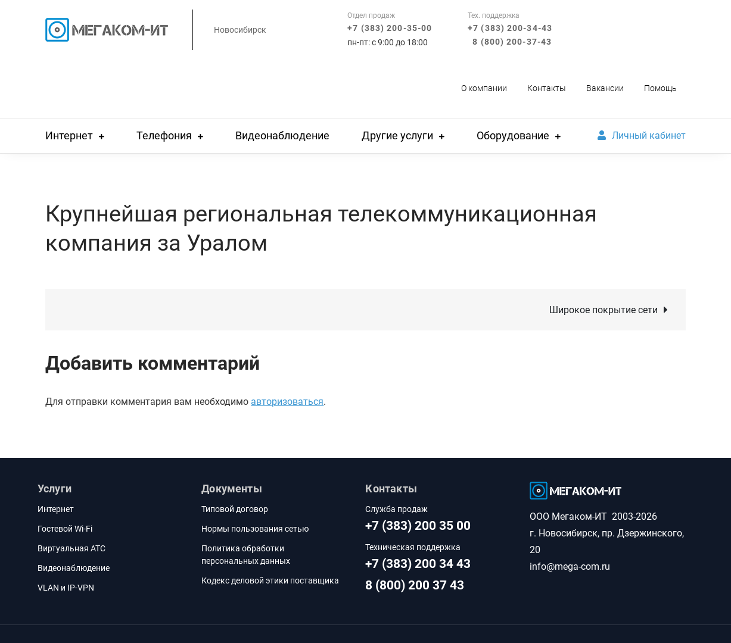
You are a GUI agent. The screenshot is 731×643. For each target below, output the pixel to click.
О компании (484, 88)
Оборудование (513, 135)
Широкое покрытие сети (603, 310)
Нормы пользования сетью (255, 528)
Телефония (164, 135)
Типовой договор (234, 509)
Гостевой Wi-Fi (65, 528)
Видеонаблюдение (282, 135)
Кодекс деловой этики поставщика (270, 580)
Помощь (660, 88)
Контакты (546, 88)
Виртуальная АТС (71, 548)
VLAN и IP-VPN (66, 587)
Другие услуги (397, 135)
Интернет (69, 135)
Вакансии (605, 88)
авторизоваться (287, 401)
